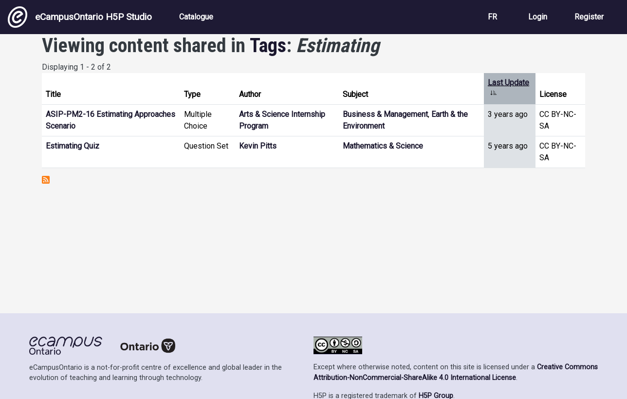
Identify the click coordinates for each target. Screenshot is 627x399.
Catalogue (196, 16)
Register (589, 16)
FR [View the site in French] (492, 16)
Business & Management (385, 114)
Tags (268, 45)
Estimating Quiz (72, 146)
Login (537, 16)
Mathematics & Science (383, 146)
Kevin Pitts (258, 146)
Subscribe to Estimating (46, 180)
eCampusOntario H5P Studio (80, 17)
